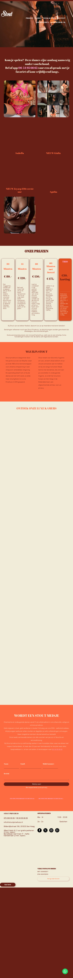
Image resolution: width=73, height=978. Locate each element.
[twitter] (45, 830)
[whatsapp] (57, 830)
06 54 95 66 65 (22, 818)
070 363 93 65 (9, 818)
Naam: (6, 764)
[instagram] (51, 830)
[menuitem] (30, 18)
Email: (23, 764)
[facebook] (39, 830)
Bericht (6, 774)
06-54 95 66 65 (28, 68)
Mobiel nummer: (48, 764)
